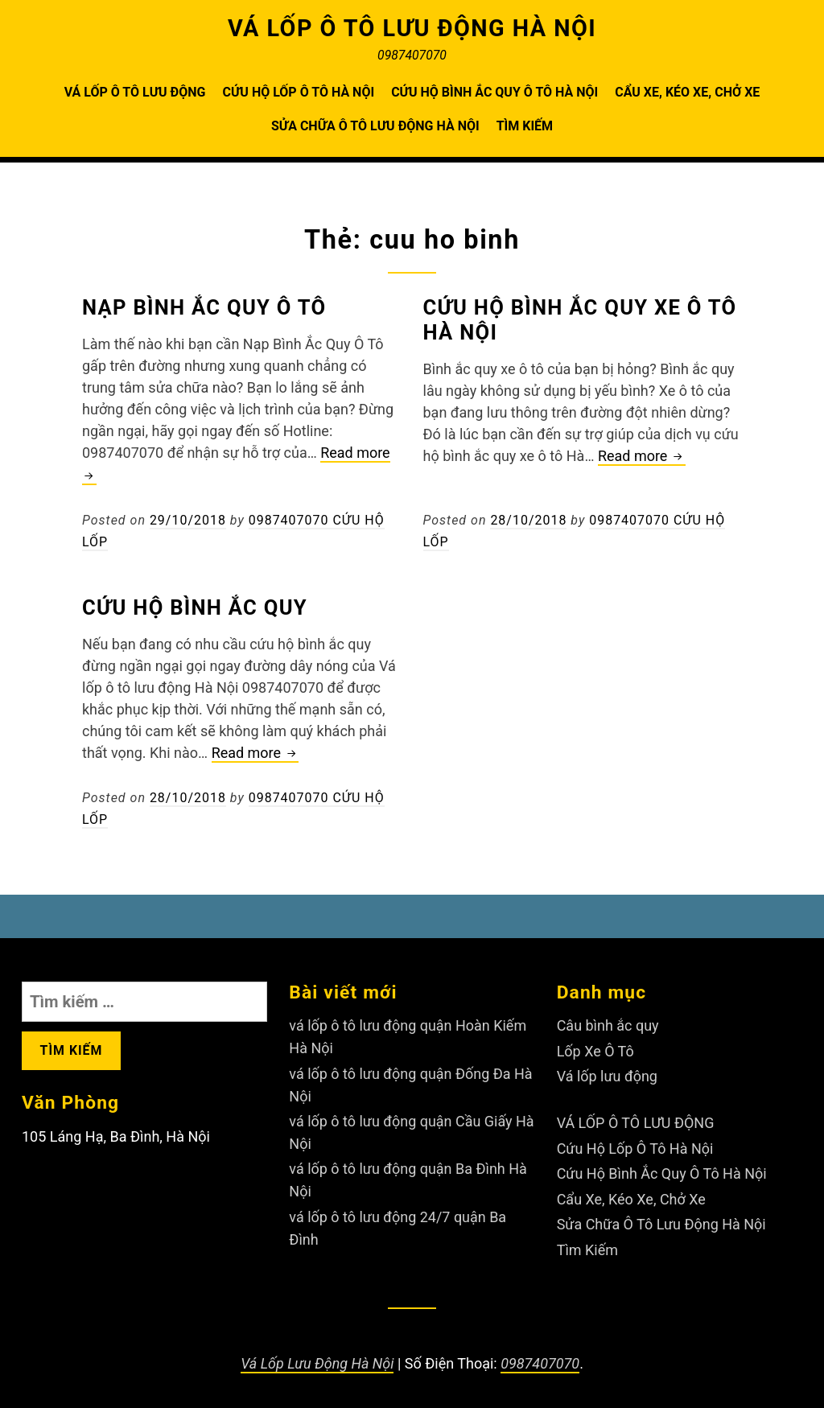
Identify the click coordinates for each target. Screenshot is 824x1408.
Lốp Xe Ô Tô (595, 1048)
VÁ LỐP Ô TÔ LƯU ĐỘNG (135, 92)
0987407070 (540, 1353)
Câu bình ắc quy (608, 1023)
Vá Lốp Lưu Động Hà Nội (317, 1353)
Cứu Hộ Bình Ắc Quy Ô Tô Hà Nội (494, 92)
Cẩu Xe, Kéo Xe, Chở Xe (687, 92)
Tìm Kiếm (524, 126)
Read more (642, 456)
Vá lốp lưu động (607, 1072)
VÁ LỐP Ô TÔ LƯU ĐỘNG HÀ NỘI (412, 28)
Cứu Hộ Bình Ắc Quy (194, 606)
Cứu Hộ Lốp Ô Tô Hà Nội (298, 92)
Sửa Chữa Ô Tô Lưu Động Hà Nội (375, 126)
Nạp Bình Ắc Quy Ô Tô (204, 307)
